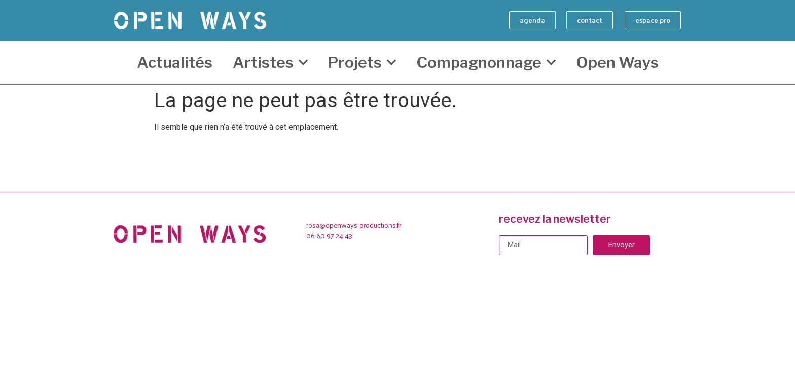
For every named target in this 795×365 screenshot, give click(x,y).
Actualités (174, 62)
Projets (362, 62)
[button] (532, 20)
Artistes (270, 62)
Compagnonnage (486, 62)
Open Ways (617, 62)
